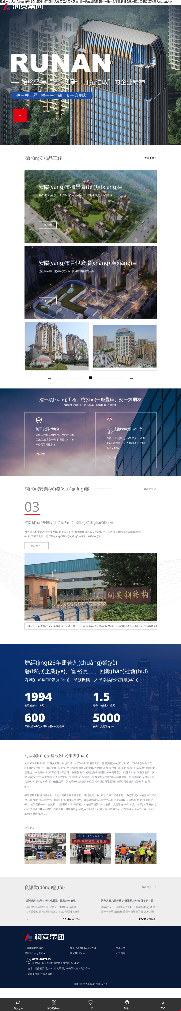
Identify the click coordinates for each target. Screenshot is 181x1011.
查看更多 (150, 160)
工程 (90, 1004)
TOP (163, 1004)
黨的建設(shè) (77, 954)
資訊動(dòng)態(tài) (35, 954)
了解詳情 (34, 639)
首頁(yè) (18, 1004)
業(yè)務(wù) (54, 1004)
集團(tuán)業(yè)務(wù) (83, 948)
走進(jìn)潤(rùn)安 (34, 948)
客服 (127, 1004)
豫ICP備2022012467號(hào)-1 (90, 985)
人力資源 (121, 954)
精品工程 (121, 948)
